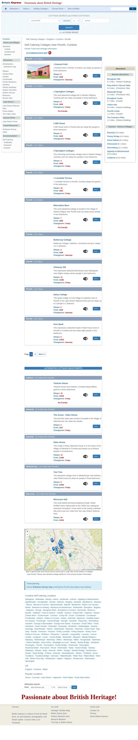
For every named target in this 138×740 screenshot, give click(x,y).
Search (69, 27)
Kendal (34, 632)
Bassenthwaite (56, 605)
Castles (6, 77)
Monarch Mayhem (58, 719)
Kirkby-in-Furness (32, 634)
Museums (6, 95)
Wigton (60, 658)
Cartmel (68, 613)
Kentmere (42, 632)
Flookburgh (41, 621)
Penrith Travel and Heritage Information (41, 49)
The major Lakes (9, 114)
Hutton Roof (89, 629)
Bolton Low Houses (90, 605)
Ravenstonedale (32, 648)
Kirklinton (45, 634)
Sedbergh (29, 650)
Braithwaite (77, 607)
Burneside (82, 610)
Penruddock (49, 645)
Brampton (88, 607)
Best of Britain (73, 9)
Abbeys (6, 71)
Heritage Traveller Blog (60, 710)
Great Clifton (87, 623)
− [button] (27, 534)
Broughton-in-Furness (67, 610)
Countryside (7, 79)
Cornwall (35, 677)
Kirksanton (55, 634)
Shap (45, 650)
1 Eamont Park (60, 64)
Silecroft (52, 650)
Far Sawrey (30, 621)
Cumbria (59, 39)
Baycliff (67, 605)
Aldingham (29, 599)
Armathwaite (42, 602)
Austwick (77, 602)
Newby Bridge (83, 642)
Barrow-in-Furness (41, 605)
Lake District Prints (10, 122)
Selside (38, 650)
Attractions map (10, 67)
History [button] (26, 9)
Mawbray (29, 640)
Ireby (27, 632)
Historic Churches (10, 90)
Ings (98, 629)
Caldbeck (36, 613)
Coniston (54, 615)
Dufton (63, 618)
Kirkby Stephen (77, 632)
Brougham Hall (113, 79)
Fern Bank (58, 324)
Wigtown (67, 658)
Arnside (52, 602)
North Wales (68, 677)
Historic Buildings (9, 87)
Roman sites (7, 98)
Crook (71, 615)
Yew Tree (57, 472)
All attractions (8, 64)
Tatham (78, 653)
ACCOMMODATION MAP (37, 53)
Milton (76, 640)
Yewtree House (60, 383)
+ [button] (27, 531)
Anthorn (73, 599)
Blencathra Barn (61, 205)
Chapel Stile (78, 613)
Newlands (95, 642)
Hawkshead (59, 629)
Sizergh (67, 650)
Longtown (37, 637)
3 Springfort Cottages (63, 151)
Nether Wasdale (33, 642)
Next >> (42, 354)
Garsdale (73, 621)
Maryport (76, 637)
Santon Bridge (81, 648)
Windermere (78, 658)
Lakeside (64, 634)
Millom (59, 640)
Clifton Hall (112, 105)
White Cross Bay (37, 658)
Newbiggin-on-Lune (61, 642)
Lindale (28, 637)
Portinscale (73, 645)
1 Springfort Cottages (63, 91)
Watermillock (89, 656)
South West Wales (82, 677)
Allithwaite (40, 599)
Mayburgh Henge (114, 92)
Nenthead (96, 640)
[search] (120, 8)
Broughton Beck (49, 610)
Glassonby (82, 621)
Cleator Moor (30, 615)
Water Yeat (77, 656)
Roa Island (44, 648)
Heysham (69, 629)
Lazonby (85, 634)
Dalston (40, 618)
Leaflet (83, 569)
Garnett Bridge (53, 621)
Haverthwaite (39, 629)
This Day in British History (61, 722)
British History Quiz (59, 713)
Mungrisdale (85, 640)
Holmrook (79, 629)
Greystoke (62, 626)
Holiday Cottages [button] (41, 9)
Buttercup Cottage (62, 240)
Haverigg (29, 629)
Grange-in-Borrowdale (43, 623)
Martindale (67, 637)
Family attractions (9, 82)
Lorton (45, 637)
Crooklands (80, 615)
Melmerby (51, 640)
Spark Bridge (38, 653)
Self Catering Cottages (35, 39)
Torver (95, 653)
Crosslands (91, 615)
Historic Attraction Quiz (60, 716)
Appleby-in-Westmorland (88, 599)
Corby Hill (63, 615)
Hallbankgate (83, 626)
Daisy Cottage (60, 294)
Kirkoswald (112, 144)
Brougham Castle (114, 98)
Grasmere (76, 623)
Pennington (30, 645)
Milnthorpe (67, 640)
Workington (30, 661)
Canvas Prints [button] (58, 9)
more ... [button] (96, 76)
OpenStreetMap (91, 569)
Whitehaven (50, 658)
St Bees (48, 653)
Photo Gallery (8, 111)
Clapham (88, 613)
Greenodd (52, 626)
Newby (73, 642)
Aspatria (68, 602)
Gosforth (28, 623)
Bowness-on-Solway (40, 607)
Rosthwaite (62, 648)
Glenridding (93, 621)
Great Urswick (41, 626)
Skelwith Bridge (78, 650)
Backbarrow (87, 602)
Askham (60, 602)
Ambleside (64, 599)
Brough (38, 610)
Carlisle (60, 613)
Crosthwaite (30, 618)
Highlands (57, 677)
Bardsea (97, 602)
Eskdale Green (93, 618)
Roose (53, 648)
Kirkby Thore (91, 632)
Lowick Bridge (55, 637)
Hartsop (94, 626)
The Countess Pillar (115, 117)
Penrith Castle (113, 111)
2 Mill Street (59, 123)
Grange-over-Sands (62, 623)
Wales (45, 669)
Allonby (48, 599)
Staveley (56, 653)
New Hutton (46, 642)
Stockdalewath (68, 653)
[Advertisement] (11, 186)
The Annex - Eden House (65, 415)
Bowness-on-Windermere (61, 607)
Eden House (59, 442)
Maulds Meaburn (89, 637)
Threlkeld (87, 653)
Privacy (93, 713)
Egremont (81, 618)
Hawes (49, 629)
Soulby (28, 653)
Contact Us (94, 710)
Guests (67, 20)
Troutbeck (29, 656)
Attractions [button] (15, 9)
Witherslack (90, 658)
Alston (55, 599)
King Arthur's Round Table (118, 85)
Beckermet (76, 605)
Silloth (59, 650)
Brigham (97, 607)
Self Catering (8, 140)
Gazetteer (6, 46)
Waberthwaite (65, 656)
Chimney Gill (59, 267)
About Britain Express (99, 716)
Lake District (46, 677)
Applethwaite (30, 602)
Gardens (6, 85)
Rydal (71, 648)
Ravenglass (84, 645)
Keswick (51, 632)
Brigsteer (30, 610)
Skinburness (91, 650)
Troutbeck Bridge (42, 656)
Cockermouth (43, 615)
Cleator (96, 613)
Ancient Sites (8, 74)
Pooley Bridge (61, 645)
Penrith (66, 587)
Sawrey (91, 648)
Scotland (37, 669)
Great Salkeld (113, 140)
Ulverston (55, 656)
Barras (29, 605)
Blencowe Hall (60, 499)
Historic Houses (9, 93)
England (50, 39)
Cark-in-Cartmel (48, 613)
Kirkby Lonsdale (63, 632)
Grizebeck (72, 626)
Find (26, 687)
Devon (28, 677)
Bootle (27, 607)
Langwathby (75, 634)
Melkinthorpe (39, 640)
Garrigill (64, 621)
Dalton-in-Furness (52, 618)
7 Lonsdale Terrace (62, 178)
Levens (93, 634)
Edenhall (71, 618)
